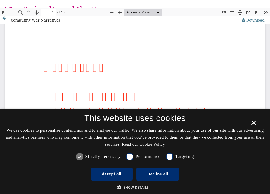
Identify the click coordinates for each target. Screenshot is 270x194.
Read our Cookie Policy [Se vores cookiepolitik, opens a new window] (143, 144)
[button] (135, 187)
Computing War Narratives (35, 20)
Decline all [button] (157, 173)
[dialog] (135, 151)
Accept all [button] (111, 173)
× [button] (254, 125)
